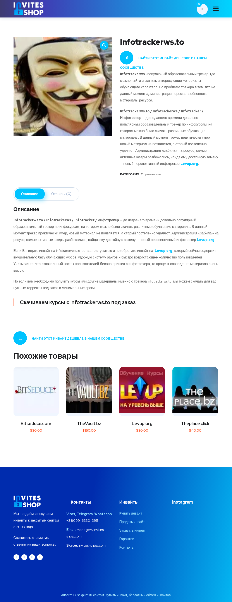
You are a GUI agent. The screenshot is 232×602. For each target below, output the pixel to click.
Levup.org (142, 423)
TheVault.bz (89, 423)
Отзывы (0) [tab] (61, 194)
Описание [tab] (29, 194)
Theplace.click (195, 423)
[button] (104, 45)
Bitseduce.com (36, 423)
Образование (151, 174)
